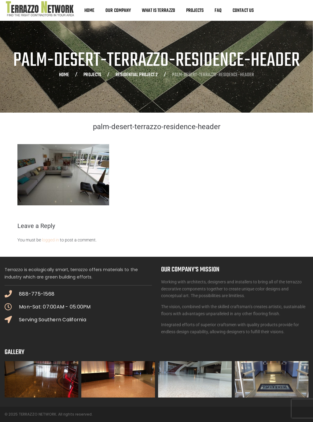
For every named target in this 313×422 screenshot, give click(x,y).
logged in (50, 239)
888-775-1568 (36, 294)
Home (64, 75)
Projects (92, 75)
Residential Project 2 (137, 75)
